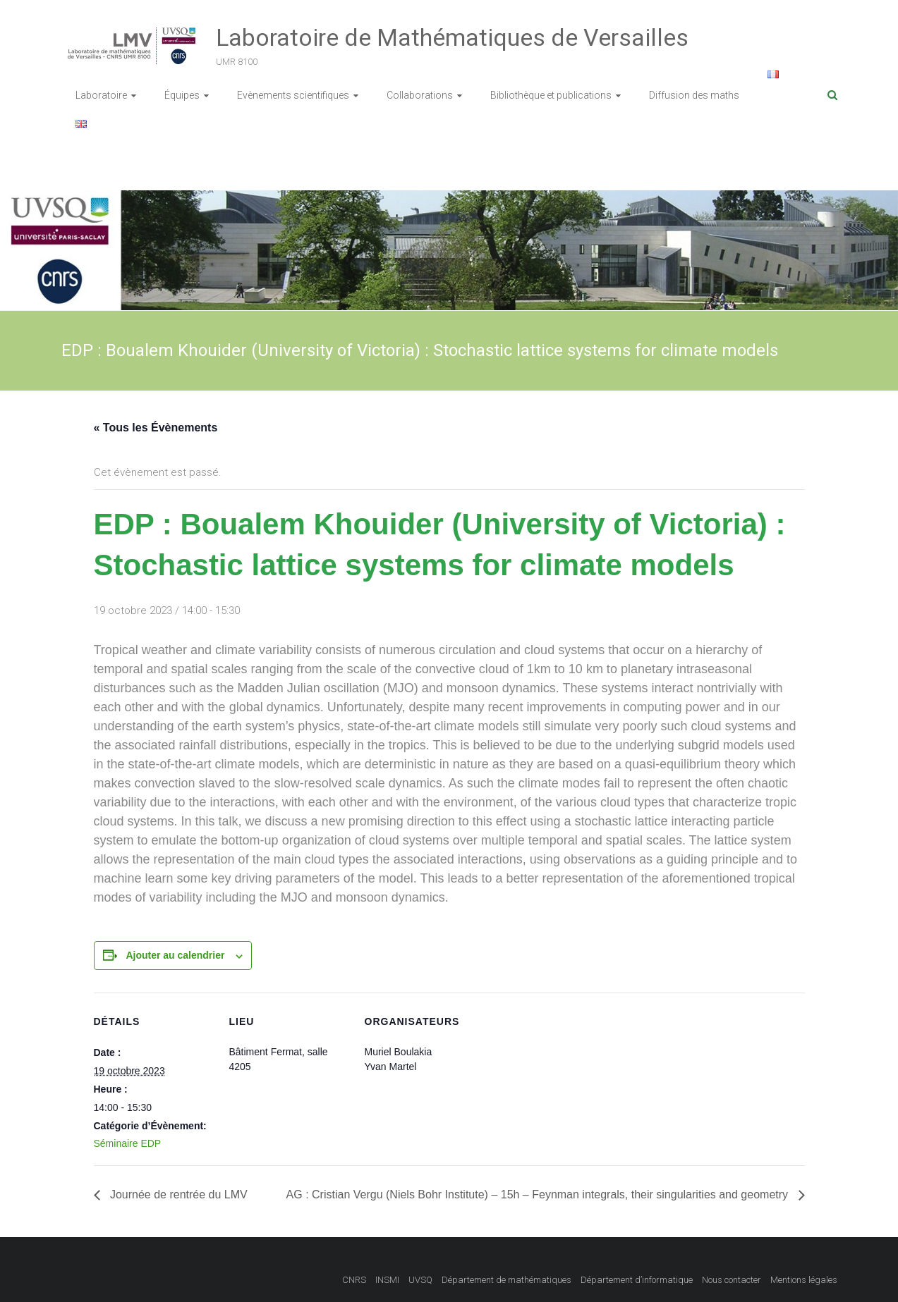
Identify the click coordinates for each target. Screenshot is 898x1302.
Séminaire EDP (128, 1143)
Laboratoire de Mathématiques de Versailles (452, 37)
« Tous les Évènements (156, 428)
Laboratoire (101, 95)
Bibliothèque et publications (551, 95)
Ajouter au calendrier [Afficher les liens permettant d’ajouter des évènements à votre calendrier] (175, 955)
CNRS (354, 1280)
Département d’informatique (637, 1280)
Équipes (182, 95)
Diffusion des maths (694, 95)
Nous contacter (731, 1280)
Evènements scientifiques (293, 95)
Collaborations (420, 95)
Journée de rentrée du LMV (177, 1194)
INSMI (387, 1280)
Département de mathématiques (506, 1280)
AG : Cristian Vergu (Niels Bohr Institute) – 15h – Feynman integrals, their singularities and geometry (538, 1194)
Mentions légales (803, 1280)
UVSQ (420, 1280)
